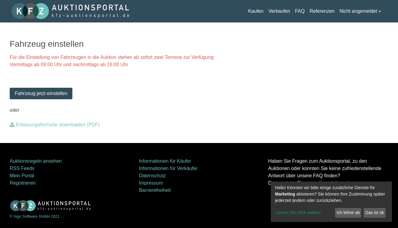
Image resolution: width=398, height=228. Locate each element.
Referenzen (322, 11)
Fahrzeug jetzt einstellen (41, 93)
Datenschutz (152, 175)
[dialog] (331, 202)
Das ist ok (374, 212)
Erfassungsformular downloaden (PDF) (55, 124)
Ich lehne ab (348, 212)
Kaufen (256, 11)
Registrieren (23, 182)
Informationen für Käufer (165, 161)
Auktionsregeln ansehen (36, 161)
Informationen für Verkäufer (168, 168)
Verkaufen (279, 11)
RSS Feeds (22, 168)
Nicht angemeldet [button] (358, 11)
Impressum (151, 182)
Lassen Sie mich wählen (298, 212)
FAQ (300, 11)
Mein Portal (22, 175)
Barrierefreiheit (155, 190)
